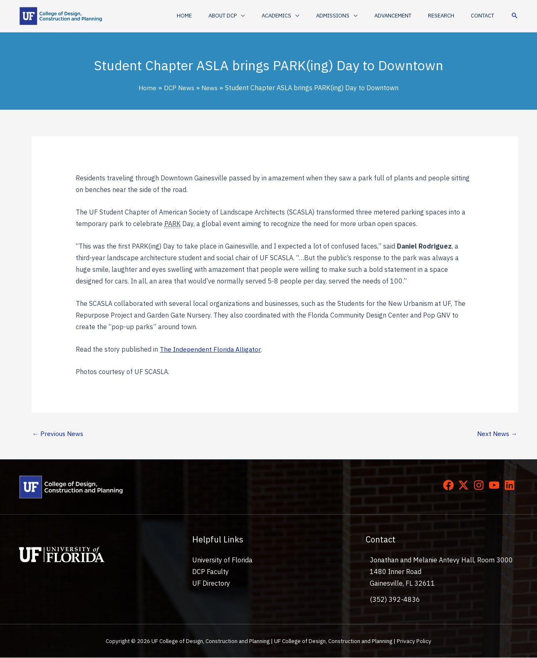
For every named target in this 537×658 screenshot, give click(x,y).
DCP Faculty (210, 572)
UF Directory (211, 584)
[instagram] (480, 485)
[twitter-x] (465, 485)
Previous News (58, 434)
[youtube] (496, 485)
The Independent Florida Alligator (211, 349)
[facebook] (450, 485)
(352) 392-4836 (395, 600)
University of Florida (222, 561)
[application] (273, 15)
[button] (258, 15)
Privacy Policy (414, 642)
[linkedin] (511, 485)
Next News (496, 434)
